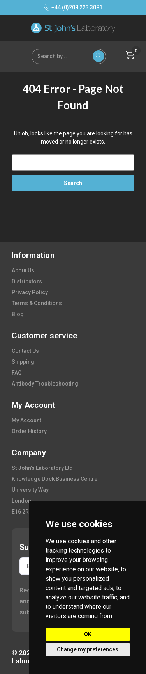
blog (18, 314)
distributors (27, 281)
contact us (25, 351)
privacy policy (30, 292)
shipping (23, 362)
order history (29, 431)
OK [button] (87, 634)
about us (23, 270)
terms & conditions (37, 303)
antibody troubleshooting (45, 384)
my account (26, 420)
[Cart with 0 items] (130, 55)
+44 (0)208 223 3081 (73, 7)
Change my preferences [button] (87, 649)
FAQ (17, 373)
